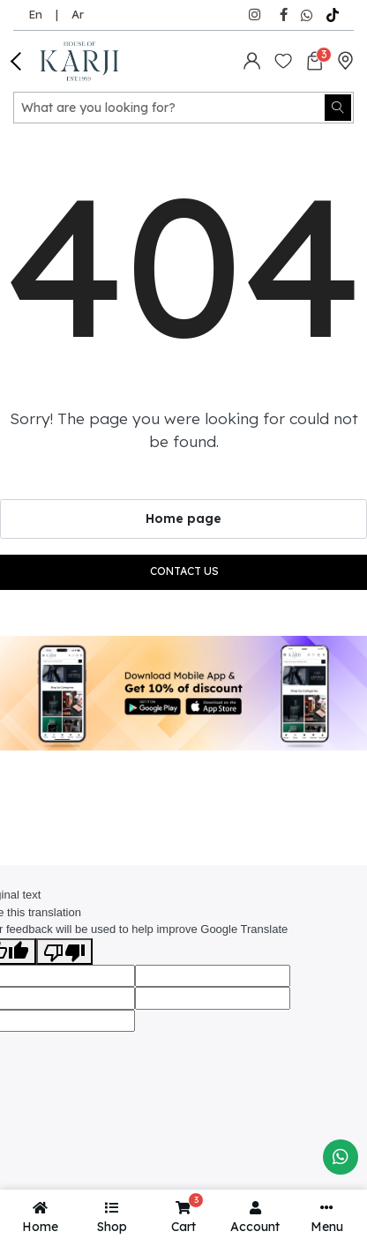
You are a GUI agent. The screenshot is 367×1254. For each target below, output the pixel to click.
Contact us (184, 571)
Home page (183, 518)
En (35, 14)
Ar (77, 14)
